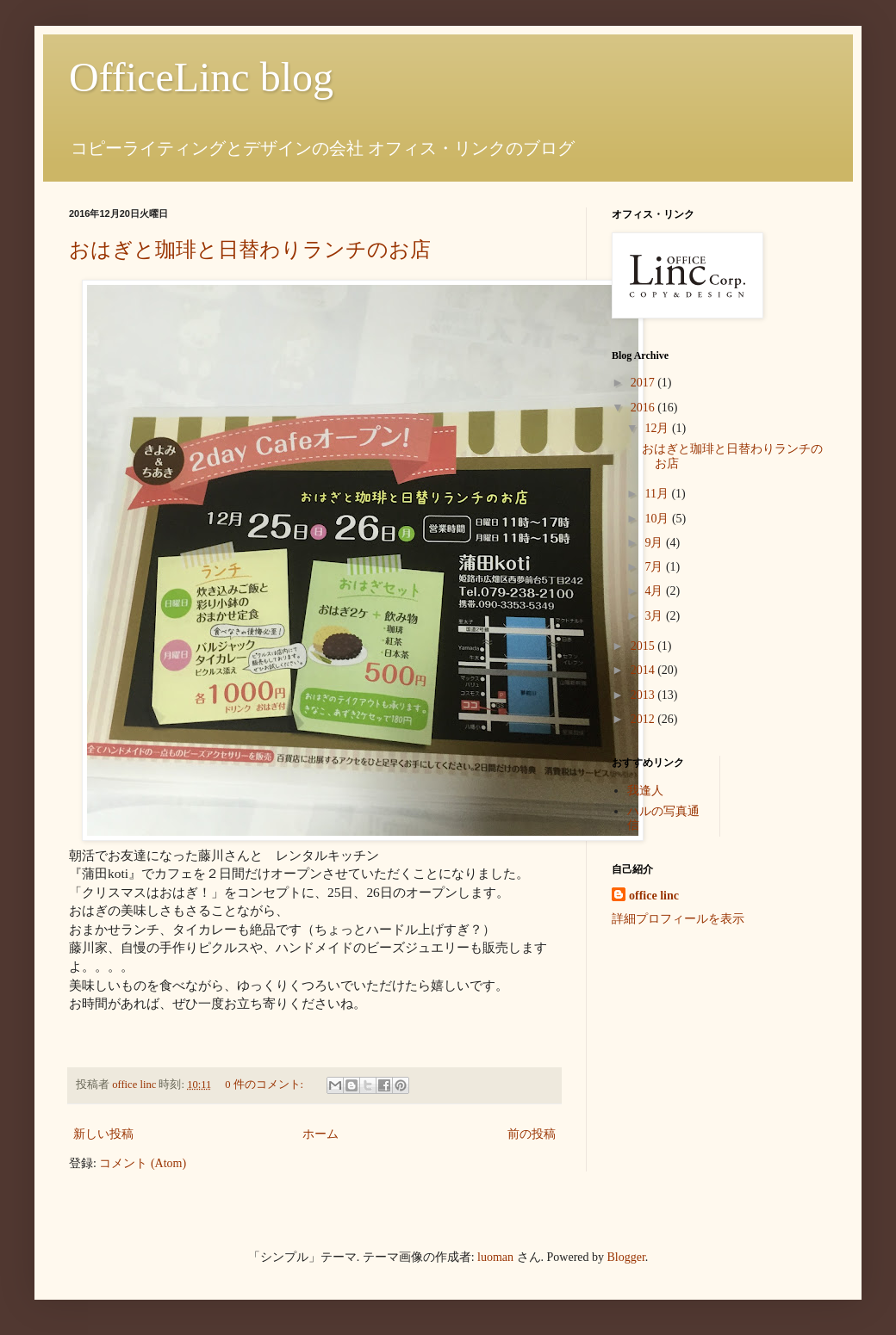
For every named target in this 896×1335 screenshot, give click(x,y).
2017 (644, 382)
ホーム (320, 1134)
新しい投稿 (103, 1134)
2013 (644, 695)
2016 (644, 407)
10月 (658, 518)
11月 (657, 493)
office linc (654, 895)
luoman (495, 1257)
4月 (655, 590)
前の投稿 (531, 1134)
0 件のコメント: (265, 1085)
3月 (655, 615)
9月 (655, 542)
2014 (644, 670)
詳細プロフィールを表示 (678, 918)
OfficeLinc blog (201, 77)
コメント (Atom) (142, 1163)
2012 (644, 719)
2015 (644, 646)
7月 (655, 566)
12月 (658, 428)
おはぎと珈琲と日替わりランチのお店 (250, 249)
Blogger (626, 1257)
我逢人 (645, 790)
